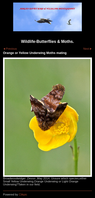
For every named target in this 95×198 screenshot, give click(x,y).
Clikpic (23, 194)
